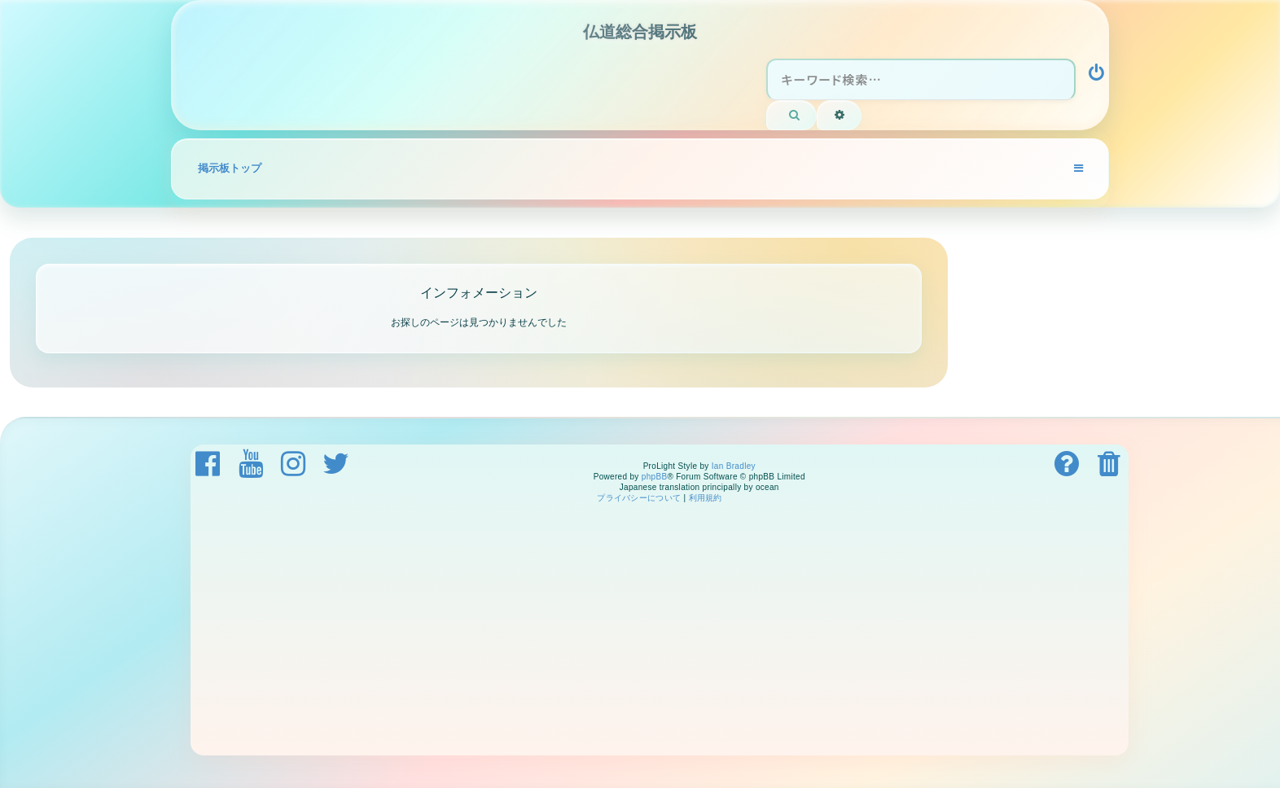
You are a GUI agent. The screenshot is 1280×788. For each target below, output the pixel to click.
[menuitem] (1097, 74)
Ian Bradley (734, 466)
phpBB (655, 476)
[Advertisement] (679, 633)
